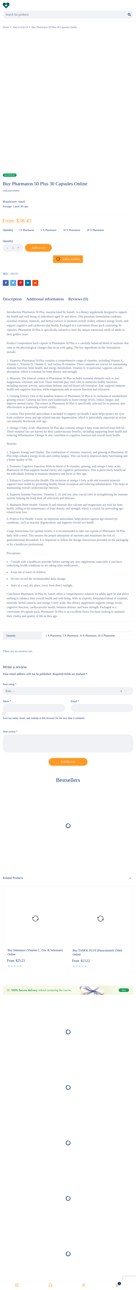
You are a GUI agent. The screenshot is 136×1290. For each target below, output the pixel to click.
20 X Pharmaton (97, 230)
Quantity (8, 230)
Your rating (9, 684)
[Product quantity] (13, 248)
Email (75, 701)
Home (6, 27)
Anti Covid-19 (20, 27)
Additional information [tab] (45, 299)
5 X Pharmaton (49, 230)
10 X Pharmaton (73, 230)
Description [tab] (12, 299)
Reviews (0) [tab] (78, 299)
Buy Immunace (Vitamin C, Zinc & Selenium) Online (35, 952)
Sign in (84, 1285)
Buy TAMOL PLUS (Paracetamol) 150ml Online (97, 952)
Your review (10, 731)
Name (7, 701)
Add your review (11, 190)
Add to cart (43, 247)
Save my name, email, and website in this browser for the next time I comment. (44, 718)
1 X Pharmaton (26, 230)
